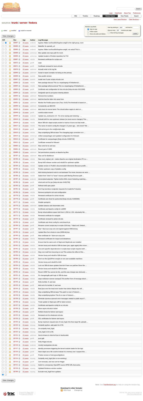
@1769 (16, 224)
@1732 (16, 324)
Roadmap (97, 16)
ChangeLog (78, 393)
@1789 (16, 173)
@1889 (16, 53)
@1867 (16, 80)
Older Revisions (134, 19)
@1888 (16, 56)
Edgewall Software (27, 397)
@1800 (16, 153)
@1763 (16, 244)
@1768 (16, 227)
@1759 (16, 257)
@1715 (16, 358)
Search (136, 16)
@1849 (16, 110)
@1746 (16, 284)
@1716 (16, 355)
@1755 (16, 264)
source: (6, 22)
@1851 (16, 103)
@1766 (16, 234)
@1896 (16, 46)
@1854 (16, 93)
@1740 (16, 298)
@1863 (16, 90)
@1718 (16, 348)
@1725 (16, 331)
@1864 (16, 86)
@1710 (16, 371)
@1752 (16, 274)
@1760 (16, 254)
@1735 (16, 314)
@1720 (16, 341)
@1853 (16, 96)
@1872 (16, 63)
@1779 (16, 197)
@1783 (16, 187)
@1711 (16, 368)
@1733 (16, 321)
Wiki (75, 16)
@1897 (16, 43)
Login (111, 13)
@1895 (16, 49)
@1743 (16, 294)
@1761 (16, 251)
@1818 (16, 123)
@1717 (16, 351)
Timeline (85, 16)
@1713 (16, 365)
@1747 (16, 281)
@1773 (16, 210)
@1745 (16, 288)
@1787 (16, 180)
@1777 (16, 204)
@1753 (16, 271)
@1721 (16, 338)
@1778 (16, 200)
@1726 (16, 328)
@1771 (16, 217)
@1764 (16, 241)
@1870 (16, 69)
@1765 (16, 237)
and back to (132, 27)
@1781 (16, 190)
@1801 (16, 150)
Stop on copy (92, 29)
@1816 (16, 130)
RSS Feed (67, 393)
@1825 (16, 116)
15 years (25, 43)
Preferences (137, 13)
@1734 (16, 318)
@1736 (16, 311)
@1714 (16, 361)
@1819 (16, 120)
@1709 (16, 375)
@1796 (16, 160)
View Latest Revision (120, 19)
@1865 (16, 83)
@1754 (16, 267)
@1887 (16, 59)
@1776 (16, 207)
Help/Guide (118, 13)
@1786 (16, 184)
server (23, 22)
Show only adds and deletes (96, 34)
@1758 (16, 261)
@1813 (16, 140)
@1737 (16, 308)
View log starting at (117, 27)
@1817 (16, 127)
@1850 (16, 106)
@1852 (16, 100)
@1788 (16, 177)
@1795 (16, 163)
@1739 (16, 301)
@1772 (16, 214)
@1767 (16, 231)
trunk (14, 22)
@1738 (16, 304)
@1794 (16, 167)
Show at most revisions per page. (120, 30)
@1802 (16, 147)
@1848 (16, 113)
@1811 (16, 143)
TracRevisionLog (109, 388)
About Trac (127, 13)
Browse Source (110, 16)
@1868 (16, 76)
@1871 (16, 66)
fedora (33, 22)
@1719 (16, 345)
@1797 (16, 157)
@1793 (16, 170)
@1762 (16, 247)
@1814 (16, 137)
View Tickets (124, 16)
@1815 (16, 133)
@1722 (16, 334)
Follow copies (92, 32)
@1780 (16, 194)
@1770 (16, 220)
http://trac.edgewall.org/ (134, 397)
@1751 (16, 277)
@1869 (16, 73)
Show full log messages (116, 33)
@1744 (16, 291)
